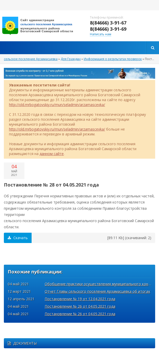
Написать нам (100, 34)
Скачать (18, 237)
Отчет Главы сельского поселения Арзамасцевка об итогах (97, 291)
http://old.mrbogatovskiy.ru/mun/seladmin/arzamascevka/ (57, 104)
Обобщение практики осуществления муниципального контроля (102, 283)
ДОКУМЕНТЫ (22, 343)
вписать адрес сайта (41, 26)
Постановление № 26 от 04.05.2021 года (80, 306)
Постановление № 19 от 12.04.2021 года (80, 298)
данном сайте (52, 153)
